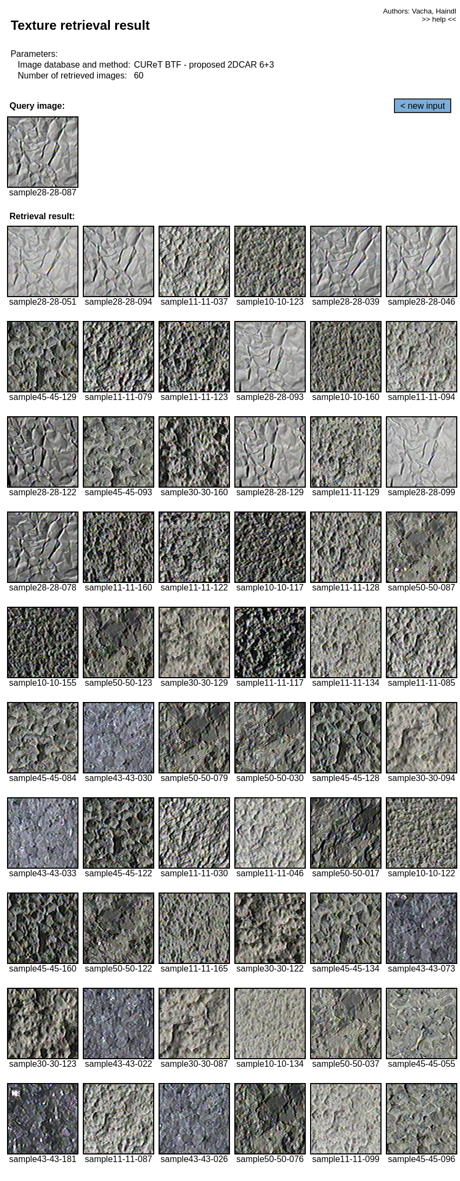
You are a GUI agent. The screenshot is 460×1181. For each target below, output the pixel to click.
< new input (422, 105)
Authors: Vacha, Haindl (419, 11)
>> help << (439, 19)
